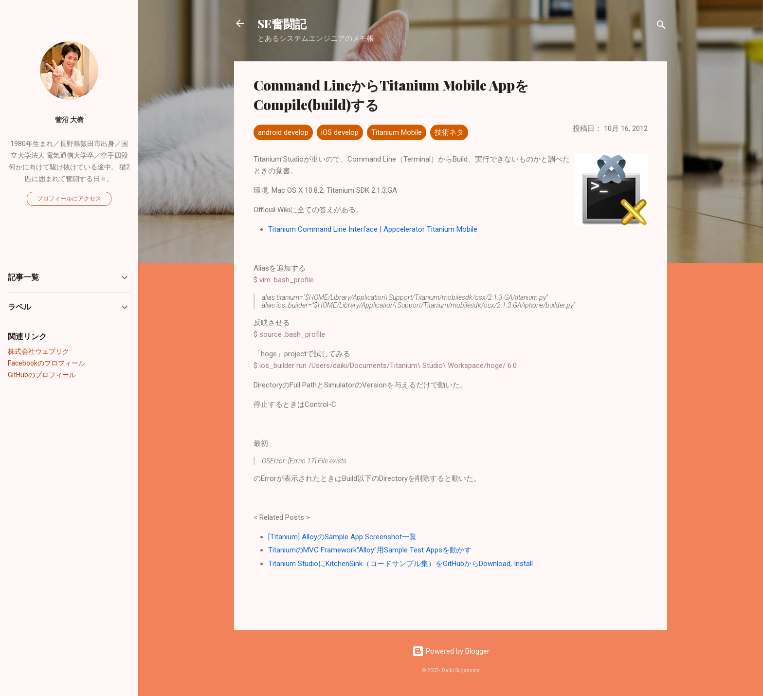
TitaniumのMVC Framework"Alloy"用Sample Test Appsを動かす (370, 550)
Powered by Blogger (451, 651)
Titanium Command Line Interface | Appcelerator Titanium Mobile (372, 229)
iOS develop (340, 132)
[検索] (661, 26)
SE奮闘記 (282, 23)
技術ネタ (449, 132)
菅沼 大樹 (69, 120)
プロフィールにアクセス (69, 198)
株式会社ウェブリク (38, 351)
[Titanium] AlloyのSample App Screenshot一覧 (342, 536)
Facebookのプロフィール (46, 363)
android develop (283, 132)
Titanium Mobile (396, 132)
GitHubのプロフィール (42, 375)
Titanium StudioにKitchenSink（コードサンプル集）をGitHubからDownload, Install (400, 563)
